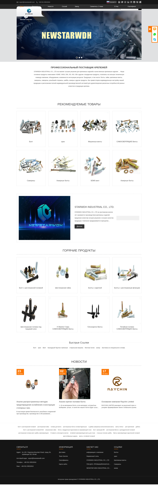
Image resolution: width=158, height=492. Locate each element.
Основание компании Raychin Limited (118, 409)
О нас (122, 14)
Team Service (63, 464)
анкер (116, 476)
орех (115, 464)
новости (72, 14)
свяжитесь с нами (107, 14)
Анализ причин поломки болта (72, 409)
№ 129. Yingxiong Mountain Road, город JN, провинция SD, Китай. (36, 461)
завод (92, 14)
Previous (19, 41)
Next (139, 41)
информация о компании (95, 460)
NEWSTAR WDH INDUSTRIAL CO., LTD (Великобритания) (106, 476)
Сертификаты (63, 468)
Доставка (62, 460)
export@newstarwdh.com (27, 2)
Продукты (60, 14)
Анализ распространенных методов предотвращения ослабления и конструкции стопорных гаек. (36, 412)
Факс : (19, 474)
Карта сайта (63, 472)
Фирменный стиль (93, 464)
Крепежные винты (120, 468)
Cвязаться (22, 455)
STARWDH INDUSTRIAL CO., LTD (98, 468)
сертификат (134, 14)
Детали (79, 234)
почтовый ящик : (22, 466)
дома (50, 14)
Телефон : (20, 470)
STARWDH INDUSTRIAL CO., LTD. (94, 214)
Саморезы (117, 472)
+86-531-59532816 (44, 2)
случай (82, 14)
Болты (116, 460)
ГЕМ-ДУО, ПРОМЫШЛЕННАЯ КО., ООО (100, 472)
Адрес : (19, 460)
